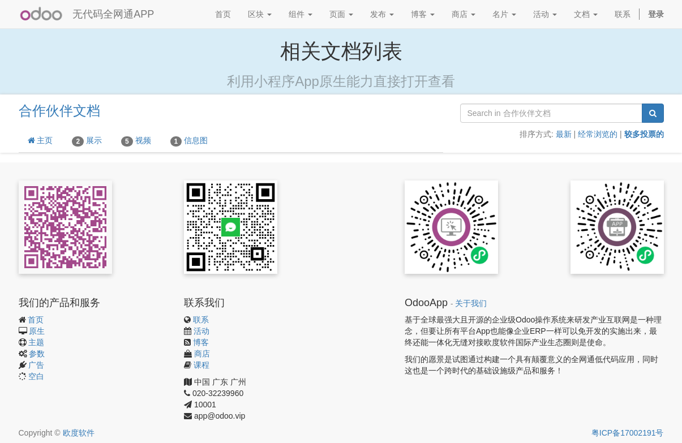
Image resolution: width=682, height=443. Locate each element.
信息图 (189, 141)
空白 (36, 376)
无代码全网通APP (113, 14)
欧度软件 (79, 432)
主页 (40, 140)
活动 (201, 331)
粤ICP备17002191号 (627, 432)
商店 (202, 353)
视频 (136, 141)
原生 (37, 331)
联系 (201, 319)
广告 (36, 364)
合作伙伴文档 (59, 110)
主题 (36, 342)
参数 (37, 353)
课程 (201, 364)
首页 (36, 319)
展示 (87, 141)
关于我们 (471, 303)
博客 (201, 342)
